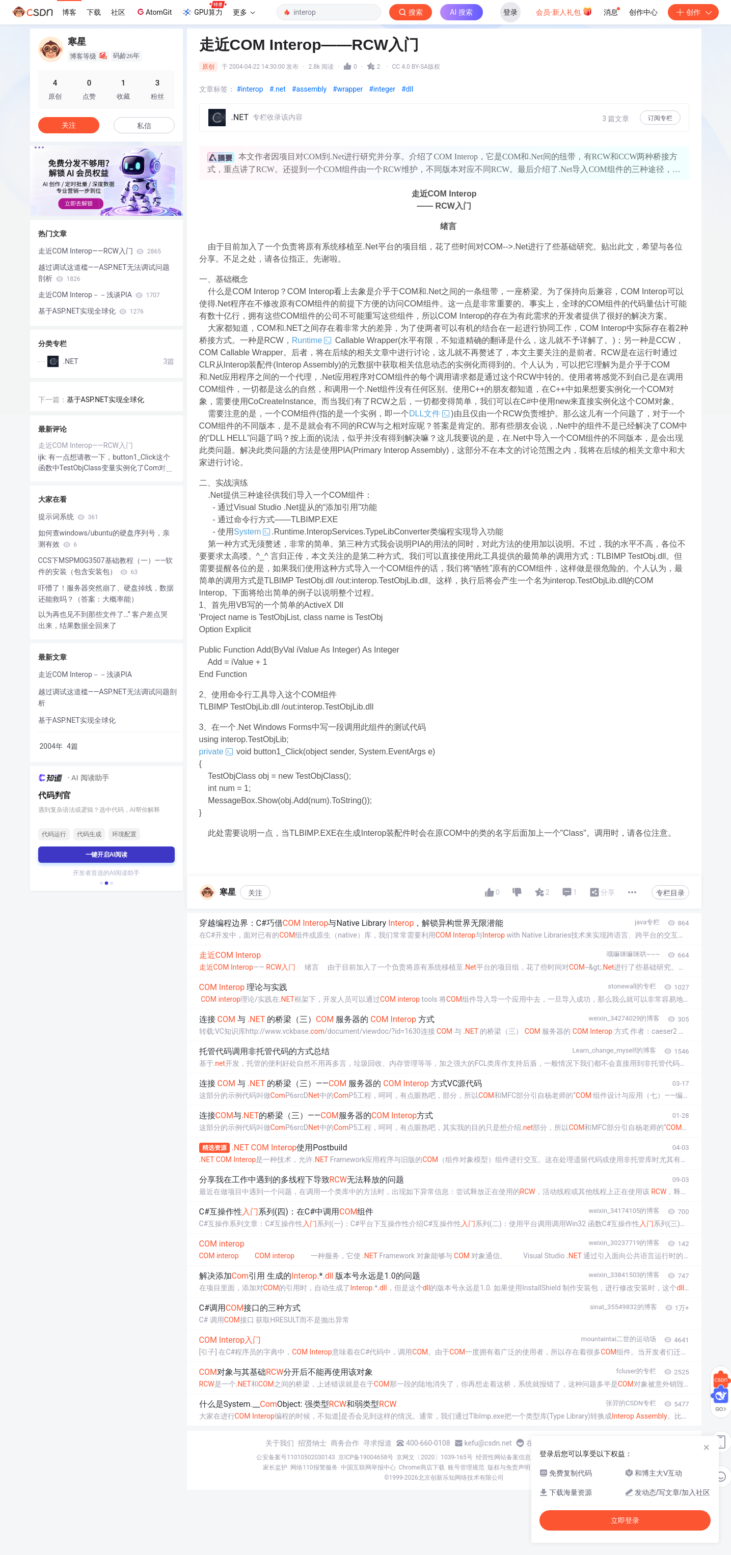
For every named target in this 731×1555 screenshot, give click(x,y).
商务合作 (345, 1443)
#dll (407, 89)
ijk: (43, 457)
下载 (94, 12)
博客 (69, 12)
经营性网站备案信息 (503, 1457)
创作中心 (643, 12)
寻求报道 (377, 1443)
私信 (144, 126)
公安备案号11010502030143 (295, 1457)
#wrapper (348, 89)
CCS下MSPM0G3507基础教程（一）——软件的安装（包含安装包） (105, 566)
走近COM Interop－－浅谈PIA (99, 295)
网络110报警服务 (313, 1467)
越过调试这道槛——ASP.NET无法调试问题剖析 (104, 272)
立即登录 (625, 1520)
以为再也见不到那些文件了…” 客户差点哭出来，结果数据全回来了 (103, 620)
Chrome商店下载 (422, 1467)
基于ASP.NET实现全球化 (91, 311)
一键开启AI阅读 (106, 854)
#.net (277, 89)
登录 (510, 12)
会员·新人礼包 (564, 11)
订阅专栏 (660, 118)
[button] (101, 883)
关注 (255, 893)
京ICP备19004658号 (366, 1457)
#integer (382, 89)
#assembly (309, 89)
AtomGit (154, 11)
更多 (244, 12)
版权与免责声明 (509, 1467)
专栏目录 (670, 893)
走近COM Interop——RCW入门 (99, 251)
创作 (693, 12)
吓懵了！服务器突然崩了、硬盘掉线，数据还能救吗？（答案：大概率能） (106, 593)
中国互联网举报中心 (368, 1467)
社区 (118, 12)
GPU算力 (204, 9)
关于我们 (279, 1443)
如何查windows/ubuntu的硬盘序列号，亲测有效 (104, 538)
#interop (250, 89)
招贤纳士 (312, 1443)
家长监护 (275, 1467)
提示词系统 (68, 517)
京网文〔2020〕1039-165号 (434, 1457)
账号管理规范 (466, 1467)
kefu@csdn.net (488, 1443)
